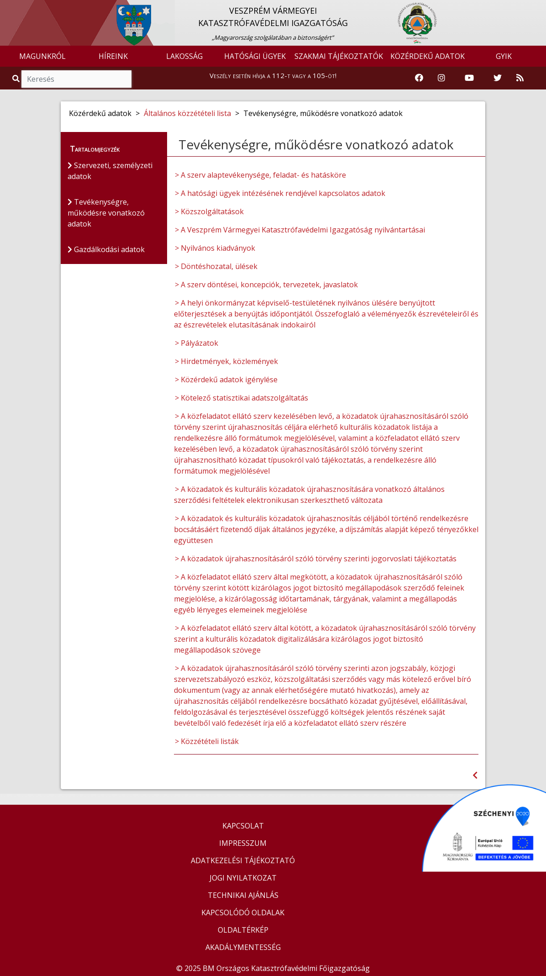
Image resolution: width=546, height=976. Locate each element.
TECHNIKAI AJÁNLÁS (243, 895)
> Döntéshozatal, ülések (216, 266)
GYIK (504, 56)
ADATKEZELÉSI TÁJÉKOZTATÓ (243, 860)
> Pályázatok (196, 343)
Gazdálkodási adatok (106, 249)
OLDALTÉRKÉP (243, 930)
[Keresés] (76, 79)
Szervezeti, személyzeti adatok (110, 170)
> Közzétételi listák (207, 741)
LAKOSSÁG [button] (184, 56)
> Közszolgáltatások (209, 211)
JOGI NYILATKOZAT (243, 878)
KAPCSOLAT (243, 826)
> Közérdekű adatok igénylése (226, 380)
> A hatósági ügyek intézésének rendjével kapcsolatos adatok (280, 193)
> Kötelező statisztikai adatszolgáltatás (241, 398)
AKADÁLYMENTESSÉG (243, 947)
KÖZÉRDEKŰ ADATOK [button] (427, 56)
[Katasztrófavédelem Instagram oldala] (441, 78)
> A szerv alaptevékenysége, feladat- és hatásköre (260, 175)
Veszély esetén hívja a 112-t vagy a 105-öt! (273, 75)
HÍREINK (113, 56)
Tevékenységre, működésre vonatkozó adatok (106, 213)
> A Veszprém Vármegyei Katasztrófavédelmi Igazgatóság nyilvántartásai (300, 230)
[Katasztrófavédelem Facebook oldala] (419, 78)
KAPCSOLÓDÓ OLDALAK (242, 912)
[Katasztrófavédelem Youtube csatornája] (469, 78)
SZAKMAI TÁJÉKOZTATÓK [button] (338, 56)
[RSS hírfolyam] (520, 78)
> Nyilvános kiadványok (215, 248)
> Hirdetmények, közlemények (226, 361)
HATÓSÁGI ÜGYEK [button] (255, 56)
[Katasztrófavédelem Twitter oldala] (498, 78)
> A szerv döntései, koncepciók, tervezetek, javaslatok (266, 285)
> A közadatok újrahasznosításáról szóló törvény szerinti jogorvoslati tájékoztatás (316, 559)
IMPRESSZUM (243, 843)
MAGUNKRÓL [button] (42, 56)
